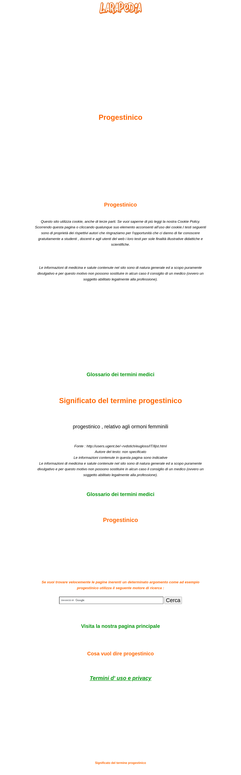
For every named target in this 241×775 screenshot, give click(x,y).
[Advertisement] (120, 54)
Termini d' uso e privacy (120, 678)
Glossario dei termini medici (120, 374)
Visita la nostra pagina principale (120, 626)
